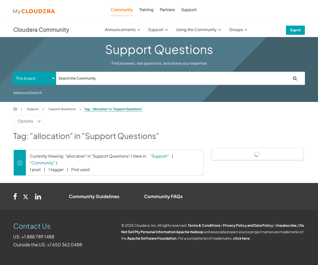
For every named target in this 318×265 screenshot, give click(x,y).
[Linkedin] (38, 196)
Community (122, 9)
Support (189, 9)
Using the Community (196, 29)
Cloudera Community (41, 29)
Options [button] (25, 121)
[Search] (180, 78)
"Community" (42, 162)
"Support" (159, 156)
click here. (242, 238)
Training (146, 9)
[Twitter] (26, 196)
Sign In (295, 30)
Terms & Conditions (204, 225)
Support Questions (62, 109)
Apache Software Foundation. (152, 238)
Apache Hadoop (189, 231)
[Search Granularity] (34, 78)
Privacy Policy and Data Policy (248, 225)
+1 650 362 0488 (64, 244)
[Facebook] (15, 196)
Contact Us (31, 225)
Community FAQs (163, 196)
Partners (167, 9)
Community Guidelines (94, 196)
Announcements (120, 29)
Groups (236, 29)
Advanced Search (27, 92)
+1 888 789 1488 (37, 236)
